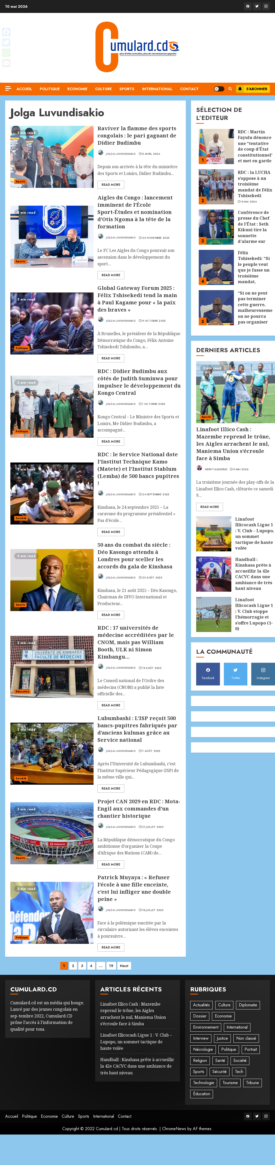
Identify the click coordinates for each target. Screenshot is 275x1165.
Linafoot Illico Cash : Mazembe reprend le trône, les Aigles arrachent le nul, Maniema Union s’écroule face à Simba (233, 444)
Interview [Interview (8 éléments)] (201, 1038)
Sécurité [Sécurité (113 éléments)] (219, 1072)
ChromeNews (174, 1129)
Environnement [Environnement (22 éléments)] (205, 1027)
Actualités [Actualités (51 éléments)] (201, 1005)
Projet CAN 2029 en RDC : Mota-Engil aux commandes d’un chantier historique (138, 808)
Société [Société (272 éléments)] (240, 1060)
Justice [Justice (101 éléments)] (222, 1038)
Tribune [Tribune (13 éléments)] (252, 1083)
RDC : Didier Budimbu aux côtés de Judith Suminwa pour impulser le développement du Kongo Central (139, 382)
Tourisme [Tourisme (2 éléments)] (230, 1083)
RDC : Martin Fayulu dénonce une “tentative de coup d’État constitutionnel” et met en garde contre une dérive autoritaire (255, 155)
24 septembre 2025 (155, 494)
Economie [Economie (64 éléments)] (223, 1016)
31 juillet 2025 (152, 827)
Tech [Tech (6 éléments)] (239, 1072)
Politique (50, 88)
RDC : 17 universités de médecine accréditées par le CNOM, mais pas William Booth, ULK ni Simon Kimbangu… (135, 642)
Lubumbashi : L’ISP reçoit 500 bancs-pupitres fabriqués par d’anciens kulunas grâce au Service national (137, 729)
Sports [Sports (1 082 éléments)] (198, 1072)
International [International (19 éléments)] (237, 1027)
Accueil (24, 88)
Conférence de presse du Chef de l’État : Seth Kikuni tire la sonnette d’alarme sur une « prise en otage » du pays (254, 233)
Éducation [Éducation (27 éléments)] (201, 1094)
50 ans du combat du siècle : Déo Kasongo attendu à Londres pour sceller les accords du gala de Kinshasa (134, 555)
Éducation (22, 691)
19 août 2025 (151, 668)
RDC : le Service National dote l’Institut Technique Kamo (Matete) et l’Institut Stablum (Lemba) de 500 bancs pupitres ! (138, 469)
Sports (126, 88)
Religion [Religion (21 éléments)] (200, 1060)
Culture (103, 88)
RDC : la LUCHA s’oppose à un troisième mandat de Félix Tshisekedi (255, 183)
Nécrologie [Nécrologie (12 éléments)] (203, 1049)
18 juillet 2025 (152, 910)
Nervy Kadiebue (212, 468)
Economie (77, 88)
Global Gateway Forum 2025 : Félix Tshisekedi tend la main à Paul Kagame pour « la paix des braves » (137, 298)
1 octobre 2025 (153, 404)
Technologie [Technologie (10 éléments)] (203, 1083)
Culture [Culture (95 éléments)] (224, 1005)
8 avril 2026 (151, 154)
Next (124, 965)
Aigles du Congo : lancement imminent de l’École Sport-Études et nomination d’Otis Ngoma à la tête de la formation (135, 212)
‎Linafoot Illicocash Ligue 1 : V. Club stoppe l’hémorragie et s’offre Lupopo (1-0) (254, 614)
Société (21, 518)
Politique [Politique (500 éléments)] (228, 1049)
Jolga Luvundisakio (116, 152)
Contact (189, 88)
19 (111, 965)
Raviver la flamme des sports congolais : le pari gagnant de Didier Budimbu (136, 135)
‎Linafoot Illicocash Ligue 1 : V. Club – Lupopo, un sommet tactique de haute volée (254, 533)
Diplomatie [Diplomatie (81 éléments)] (248, 1005)
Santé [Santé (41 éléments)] (220, 1060)
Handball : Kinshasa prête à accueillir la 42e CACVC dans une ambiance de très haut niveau (253, 574)
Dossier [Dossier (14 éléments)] (200, 1016)
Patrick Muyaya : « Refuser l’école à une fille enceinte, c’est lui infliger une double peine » (134, 888)
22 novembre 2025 (155, 238)
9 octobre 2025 (153, 321)
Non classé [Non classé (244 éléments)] (246, 1038)
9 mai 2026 (240, 469)
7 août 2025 (151, 751)
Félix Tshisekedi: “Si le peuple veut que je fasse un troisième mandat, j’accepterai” (254, 270)
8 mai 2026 (249, 202)
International (157, 88)
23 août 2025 (152, 578)
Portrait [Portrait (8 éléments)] (251, 1049)
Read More (111, 184)
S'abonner (251, 89)
